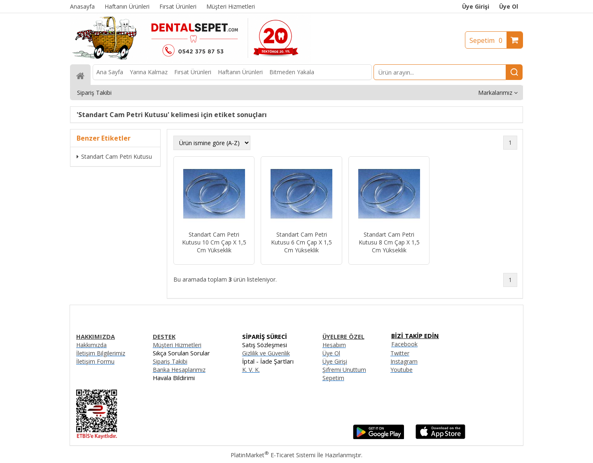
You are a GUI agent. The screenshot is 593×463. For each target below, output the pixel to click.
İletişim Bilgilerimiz (100, 353)
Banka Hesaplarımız (179, 370)
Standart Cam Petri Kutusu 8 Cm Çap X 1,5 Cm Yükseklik (389, 242)
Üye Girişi (475, 6)
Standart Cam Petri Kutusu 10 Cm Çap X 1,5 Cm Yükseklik (214, 242)
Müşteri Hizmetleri (177, 345)
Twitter (399, 353)
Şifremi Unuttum (344, 370)
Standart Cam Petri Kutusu (114, 156)
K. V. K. (251, 370)
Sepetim (488, 40)
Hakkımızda (91, 345)
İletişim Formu (95, 361)
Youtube (401, 370)
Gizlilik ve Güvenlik (266, 353)
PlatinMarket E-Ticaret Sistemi (273, 455)
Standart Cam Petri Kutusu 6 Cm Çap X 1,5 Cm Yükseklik (301, 242)
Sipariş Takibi (170, 361)
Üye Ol (508, 6)
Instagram (404, 361)
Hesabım (334, 345)
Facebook (404, 344)
